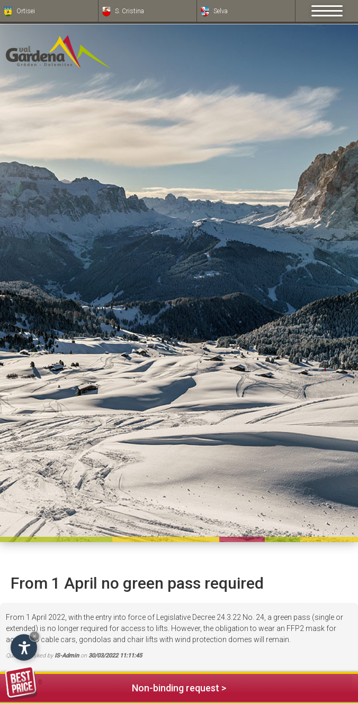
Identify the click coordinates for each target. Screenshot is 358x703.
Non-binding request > (115, 686)
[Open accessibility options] (24, 647)
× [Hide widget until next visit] (34, 636)
